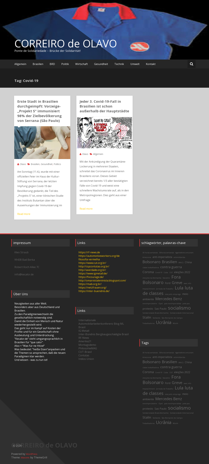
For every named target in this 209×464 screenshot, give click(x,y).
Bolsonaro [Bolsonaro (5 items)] (151, 261)
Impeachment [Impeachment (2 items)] (149, 289)
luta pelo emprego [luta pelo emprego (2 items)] (173, 294)
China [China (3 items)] (188, 262)
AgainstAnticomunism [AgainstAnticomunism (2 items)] (184, 253)
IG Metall (83, 330)
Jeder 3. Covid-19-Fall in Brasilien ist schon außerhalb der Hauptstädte (104, 106)
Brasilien (38, 64)
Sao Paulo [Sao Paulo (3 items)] (161, 308)
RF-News (83, 338)
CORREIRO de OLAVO (65, 43)
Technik (119, 64)
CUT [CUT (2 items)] (171, 272)
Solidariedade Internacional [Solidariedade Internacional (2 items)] (182, 313)
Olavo (23, 164)
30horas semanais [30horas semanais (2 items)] (166, 253)
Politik (65, 64)
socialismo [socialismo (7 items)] (179, 308)
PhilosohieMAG (87, 348)
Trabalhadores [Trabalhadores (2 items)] (149, 323)
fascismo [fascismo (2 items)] (166, 278)
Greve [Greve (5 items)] (177, 282)
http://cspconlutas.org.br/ (93, 266)
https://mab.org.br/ (90, 284)
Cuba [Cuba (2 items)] (166, 272)
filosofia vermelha (89, 259)
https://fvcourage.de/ (91, 277)
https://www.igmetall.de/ (92, 273)
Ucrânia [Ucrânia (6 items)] (163, 322)
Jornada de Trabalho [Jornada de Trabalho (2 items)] (164, 289)
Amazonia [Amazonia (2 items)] (147, 257)
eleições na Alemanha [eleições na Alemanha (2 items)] (152, 278)
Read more (23, 214)
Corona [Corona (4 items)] (148, 272)
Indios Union (86, 359)
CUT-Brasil (85, 352)
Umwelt (134, 64)
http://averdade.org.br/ (92, 270)
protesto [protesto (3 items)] (148, 308)
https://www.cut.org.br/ (92, 263)
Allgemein (20, 64)
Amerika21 (84, 341)
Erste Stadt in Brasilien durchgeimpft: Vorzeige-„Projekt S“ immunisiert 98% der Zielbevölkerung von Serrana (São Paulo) (39, 111)
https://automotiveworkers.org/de (99, 256)
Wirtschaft (81, 64)
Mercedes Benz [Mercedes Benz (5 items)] (168, 298)
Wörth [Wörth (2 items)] (175, 323)
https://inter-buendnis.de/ (94, 291)
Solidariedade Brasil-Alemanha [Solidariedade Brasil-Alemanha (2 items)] (155, 313)
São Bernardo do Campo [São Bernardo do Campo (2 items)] (172, 318)
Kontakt (151, 64)
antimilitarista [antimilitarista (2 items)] (179, 257)
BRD (52, 64)
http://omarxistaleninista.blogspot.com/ (102, 280)
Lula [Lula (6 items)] (179, 288)
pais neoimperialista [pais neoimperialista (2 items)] (172, 303)
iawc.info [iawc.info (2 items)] (187, 283)
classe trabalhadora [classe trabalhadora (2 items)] (151, 267)
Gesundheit (101, 64)
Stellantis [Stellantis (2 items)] (156, 318)
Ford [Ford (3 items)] (167, 283)
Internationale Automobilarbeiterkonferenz (95, 321)
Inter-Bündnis (86, 334)
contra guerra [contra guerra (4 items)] (171, 267)
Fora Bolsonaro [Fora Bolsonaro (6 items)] (162, 279)
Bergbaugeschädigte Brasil (112, 334)
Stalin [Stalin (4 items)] (147, 317)
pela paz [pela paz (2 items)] (186, 303)
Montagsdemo (87, 345)
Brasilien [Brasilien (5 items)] (169, 261)
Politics (57, 164)
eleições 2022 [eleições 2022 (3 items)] (182, 272)
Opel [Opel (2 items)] (161, 303)
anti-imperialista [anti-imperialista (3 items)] (162, 257)
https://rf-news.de (89, 252)
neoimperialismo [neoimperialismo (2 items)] (150, 303)
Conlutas (83, 355)
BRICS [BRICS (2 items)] (181, 262)
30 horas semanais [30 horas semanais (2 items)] (150, 253)
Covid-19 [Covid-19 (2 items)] (158, 272)
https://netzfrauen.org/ (92, 287)
